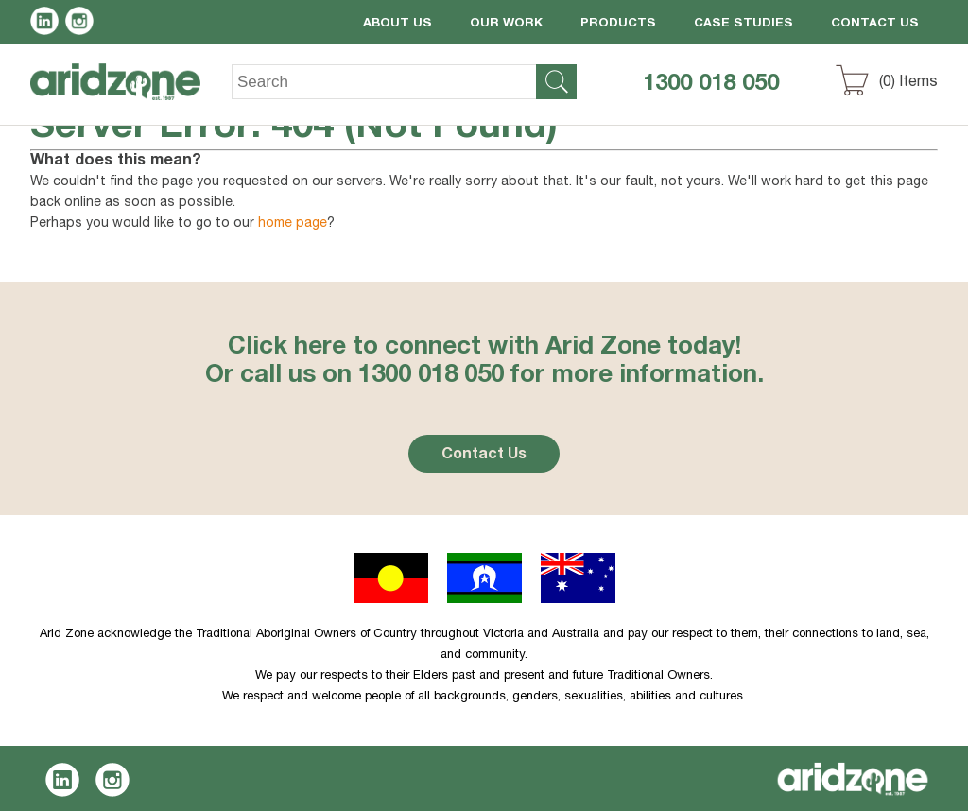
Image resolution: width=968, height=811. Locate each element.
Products (618, 24)
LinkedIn (47, 24)
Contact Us (875, 24)
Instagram (82, 24)
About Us (397, 24)
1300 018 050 (711, 85)
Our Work (506, 24)
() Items (908, 83)
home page (292, 224)
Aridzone (131, 95)
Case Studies (743, 24)
